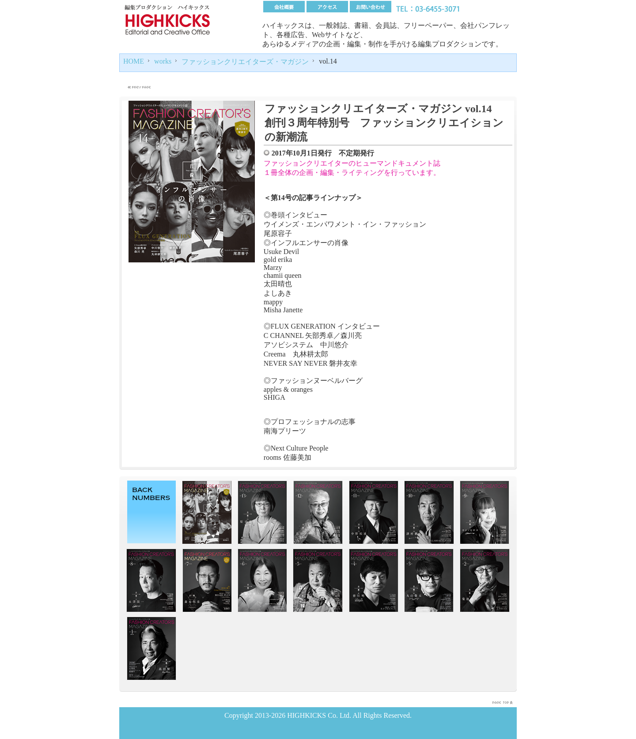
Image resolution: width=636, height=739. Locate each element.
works (162, 61)
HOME (133, 61)
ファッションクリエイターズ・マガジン (245, 61)
